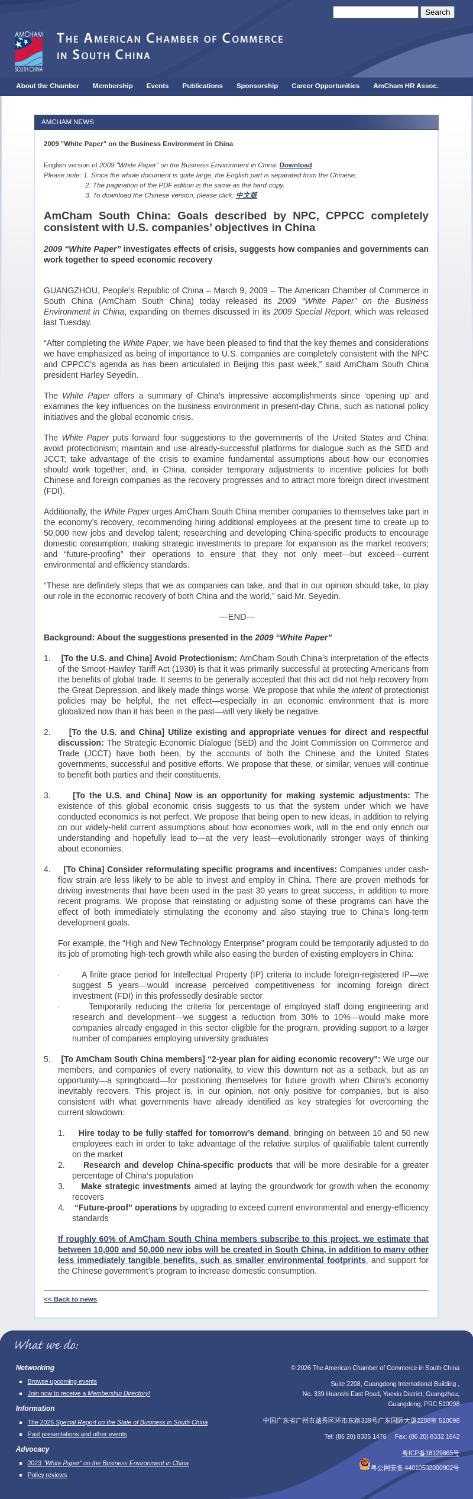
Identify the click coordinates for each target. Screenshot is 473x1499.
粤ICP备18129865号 (430, 1452)
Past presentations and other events (77, 1434)
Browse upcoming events (62, 1381)
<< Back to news (70, 1299)
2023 (108, 1462)
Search (437, 12)
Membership (113, 85)
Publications (203, 85)
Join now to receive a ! (89, 1393)
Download (296, 165)
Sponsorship (257, 85)
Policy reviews (47, 1474)
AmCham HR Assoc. (406, 85)
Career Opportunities (325, 85)
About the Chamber (47, 85)
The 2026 (118, 1422)
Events (158, 85)
